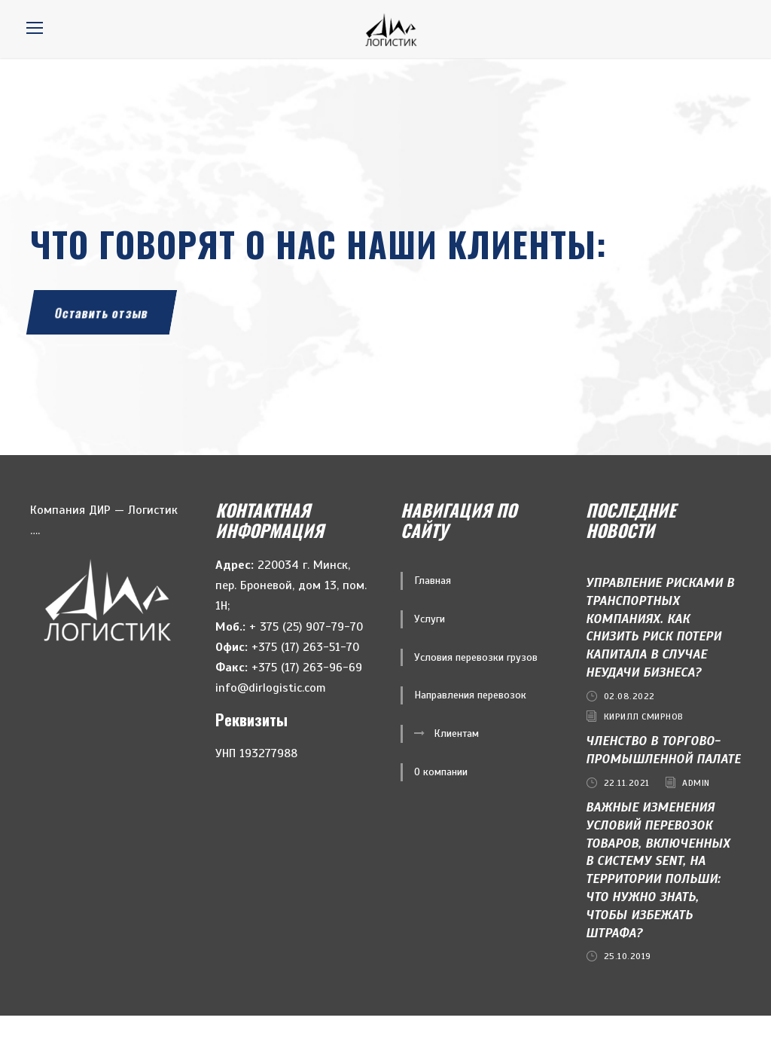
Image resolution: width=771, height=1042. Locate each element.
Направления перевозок (470, 722)
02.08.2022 (629, 723)
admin (696, 810)
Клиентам (456, 760)
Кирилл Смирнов (644, 743)
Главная (432, 607)
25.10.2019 (627, 983)
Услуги (429, 646)
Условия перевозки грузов (476, 684)
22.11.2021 (627, 810)
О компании (441, 799)
